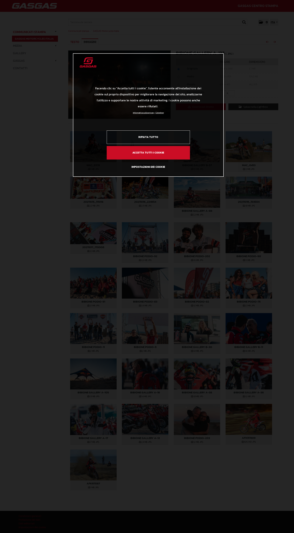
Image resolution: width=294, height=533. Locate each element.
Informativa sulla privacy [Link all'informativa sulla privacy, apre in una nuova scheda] (143, 112)
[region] (148, 115)
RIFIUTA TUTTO (148, 137)
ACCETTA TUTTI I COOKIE (148, 153)
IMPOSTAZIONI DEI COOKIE (148, 167)
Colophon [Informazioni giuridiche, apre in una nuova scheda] (159, 112)
